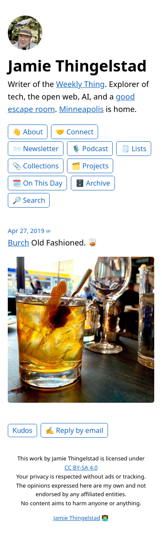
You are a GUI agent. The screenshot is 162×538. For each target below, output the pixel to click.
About (33, 132)
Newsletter (40, 148)
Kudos (22, 430)
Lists (139, 148)
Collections (41, 166)
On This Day (42, 183)
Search (34, 200)
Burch (18, 242)
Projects (96, 166)
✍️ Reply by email (74, 430)
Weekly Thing (80, 84)
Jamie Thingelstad (77, 65)
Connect (80, 132)
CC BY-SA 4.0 (81, 467)
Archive (98, 183)
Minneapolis (81, 109)
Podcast (95, 148)
